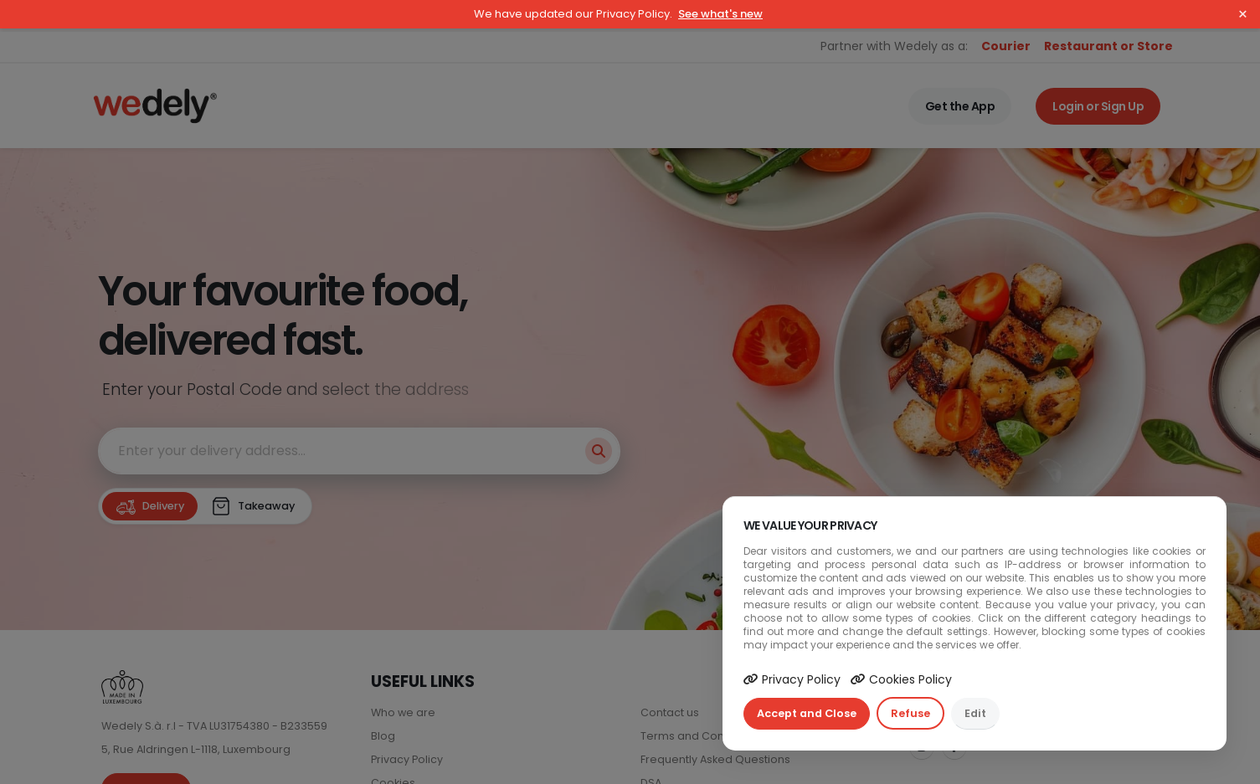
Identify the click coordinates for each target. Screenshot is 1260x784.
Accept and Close (806, 713)
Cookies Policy (901, 679)
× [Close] (1242, 14)
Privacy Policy (792, 679)
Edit (975, 713)
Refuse (910, 713)
